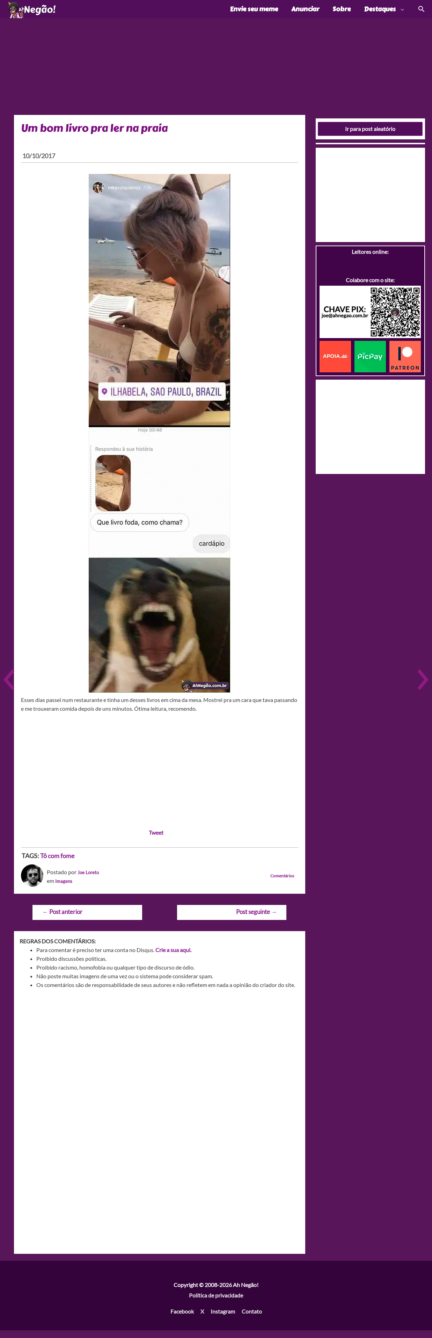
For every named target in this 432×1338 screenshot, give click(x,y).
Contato (252, 1318)
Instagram (223, 1318)
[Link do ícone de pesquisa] (421, 13)
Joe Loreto (90, 879)
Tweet (156, 839)
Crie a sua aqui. (173, 957)
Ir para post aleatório (370, 136)
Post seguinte (256, 919)
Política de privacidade (216, 1302)
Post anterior (62, 919)
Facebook (182, 1318)
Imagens (65, 888)
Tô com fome (57, 863)
